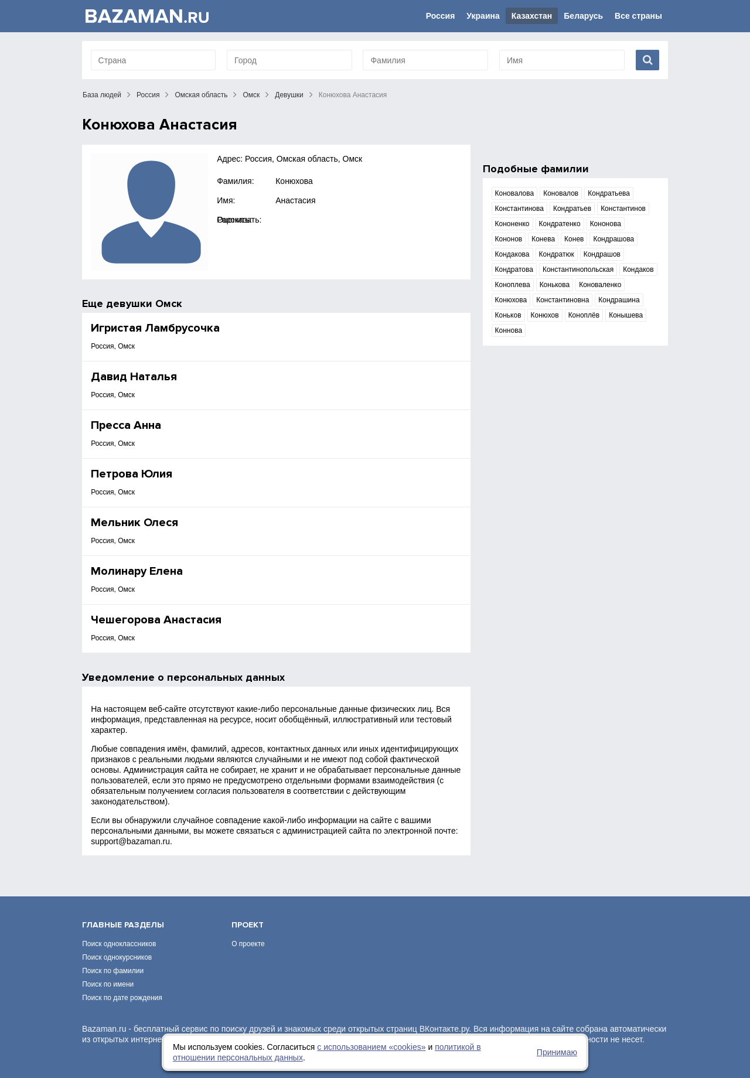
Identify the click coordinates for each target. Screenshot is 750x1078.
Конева (543, 239)
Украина (482, 16)
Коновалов (560, 193)
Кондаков (638, 269)
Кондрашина (618, 300)
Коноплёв (584, 315)
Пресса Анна (126, 425)
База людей (102, 95)
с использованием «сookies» (371, 1047)
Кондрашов (602, 254)
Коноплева (512, 285)
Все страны (638, 16)
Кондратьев (572, 208)
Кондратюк (556, 254)
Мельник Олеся (134, 523)
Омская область (201, 95)
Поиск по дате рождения (122, 998)
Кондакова (512, 254)
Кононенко (512, 224)
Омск (251, 95)
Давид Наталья (134, 377)
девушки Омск (144, 303)
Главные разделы (123, 925)
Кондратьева (609, 193)
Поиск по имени (108, 984)
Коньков (508, 315)
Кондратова (514, 269)
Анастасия (295, 200)
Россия (440, 16)
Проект (247, 925)
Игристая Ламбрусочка (155, 328)
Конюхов (545, 315)
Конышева (626, 315)
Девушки (289, 95)
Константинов (623, 208)
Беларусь (583, 16)
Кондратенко (560, 224)
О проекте (248, 944)
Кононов (509, 239)
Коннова (509, 330)
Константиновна (562, 300)
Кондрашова (613, 239)
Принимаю (557, 1052)
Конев (574, 239)
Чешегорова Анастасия (156, 620)
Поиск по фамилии (113, 971)
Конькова (555, 285)
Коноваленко (600, 285)
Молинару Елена (137, 571)
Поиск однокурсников (117, 957)
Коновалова (514, 193)
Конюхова (294, 181)
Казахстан (532, 16)
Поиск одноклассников (119, 944)
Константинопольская (578, 269)
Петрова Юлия (131, 474)
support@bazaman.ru (130, 841)
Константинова (519, 208)
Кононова (605, 224)
